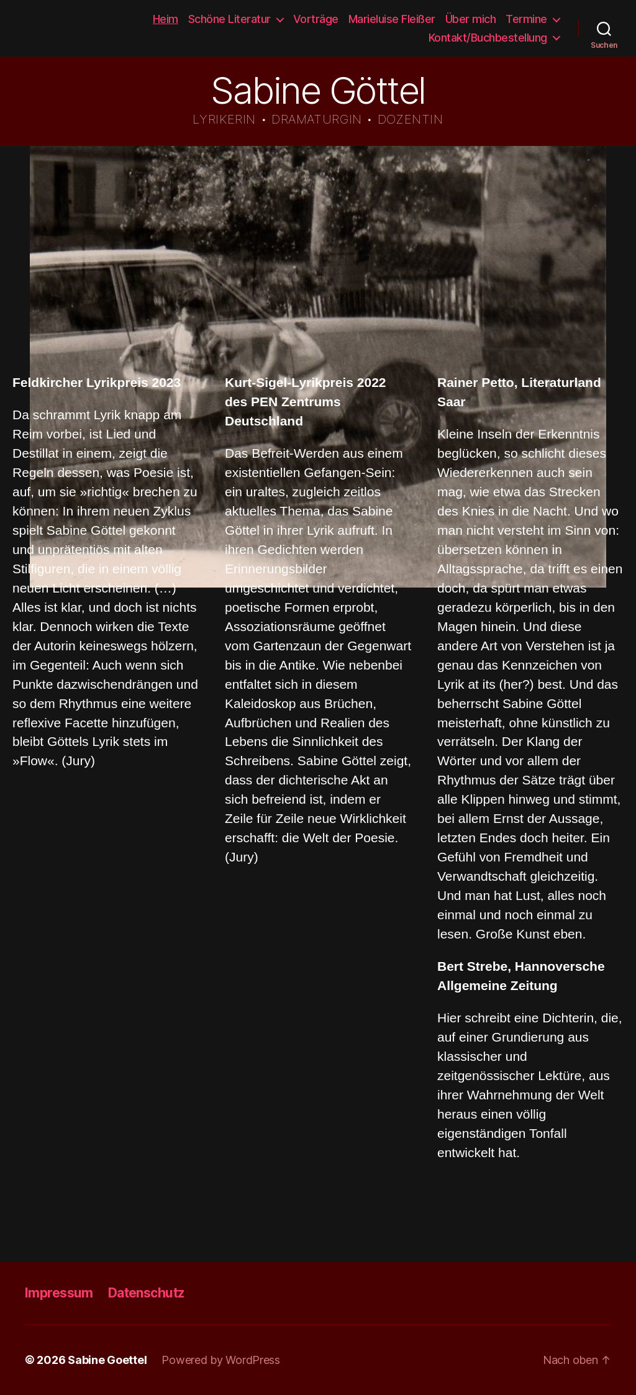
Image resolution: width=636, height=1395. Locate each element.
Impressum (59, 1293)
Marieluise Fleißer (391, 18)
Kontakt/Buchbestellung (488, 37)
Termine (526, 18)
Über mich (470, 18)
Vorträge (315, 18)
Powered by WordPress (220, 1359)
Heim (165, 18)
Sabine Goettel (50, 28)
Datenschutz (146, 1293)
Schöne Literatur (229, 18)
